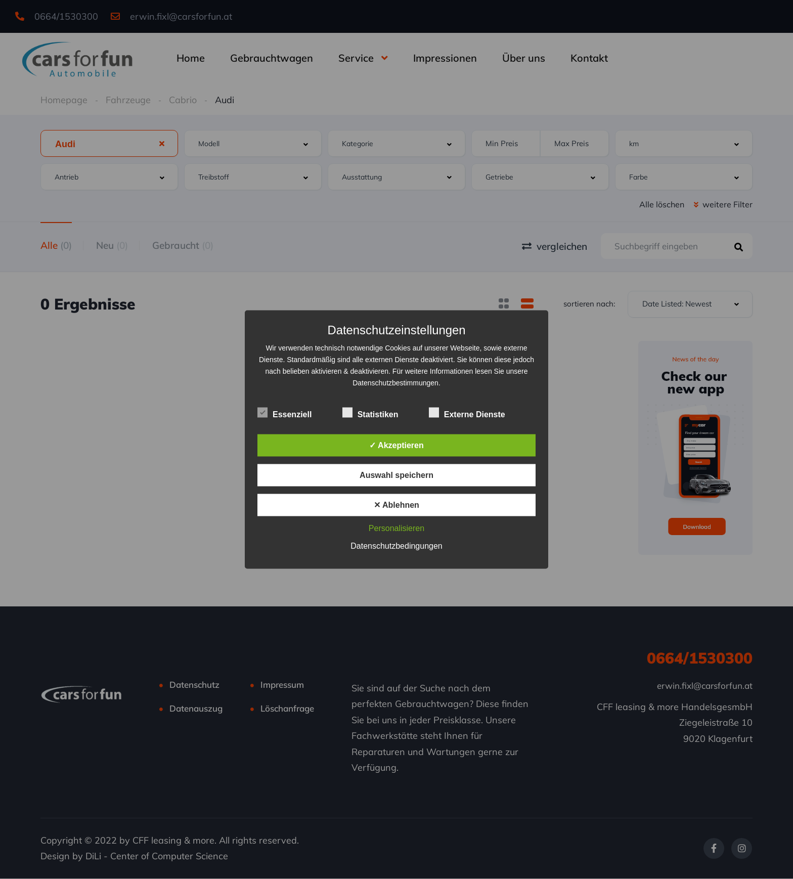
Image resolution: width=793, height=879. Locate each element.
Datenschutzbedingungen (396, 546)
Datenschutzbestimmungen (395, 383)
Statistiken (370, 413)
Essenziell (284, 413)
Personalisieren (396, 528)
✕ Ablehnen (396, 505)
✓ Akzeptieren (396, 445)
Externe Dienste (467, 413)
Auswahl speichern (396, 475)
